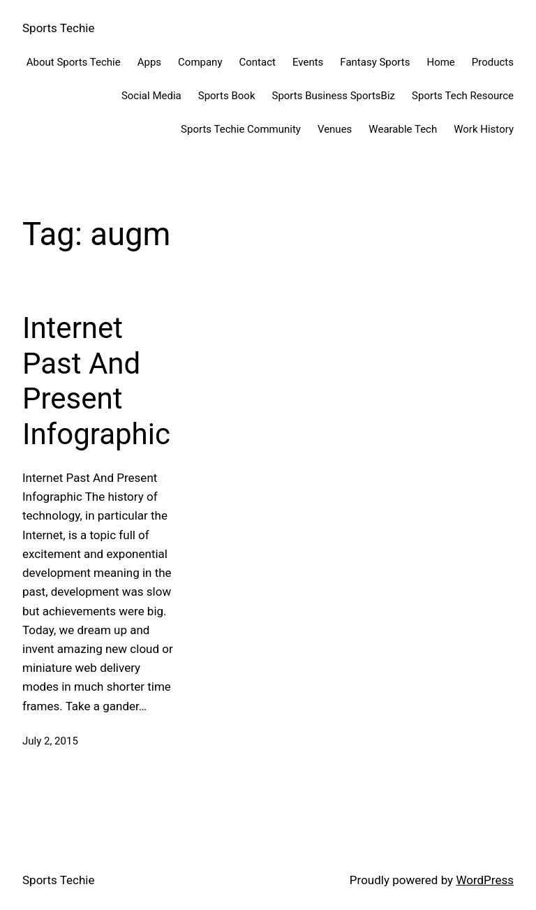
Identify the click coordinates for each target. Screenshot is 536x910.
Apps (149, 62)
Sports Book (226, 95)
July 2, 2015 (50, 741)
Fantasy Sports (375, 62)
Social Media (151, 95)
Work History (484, 129)
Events (307, 62)
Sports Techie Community (241, 129)
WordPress (485, 880)
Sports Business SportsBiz (333, 95)
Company (200, 62)
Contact (257, 62)
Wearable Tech (402, 129)
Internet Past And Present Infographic (96, 380)
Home (440, 62)
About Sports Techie (74, 62)
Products (493, 62)
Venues (335, 129)
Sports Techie (58, 28)
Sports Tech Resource (463, 95)
